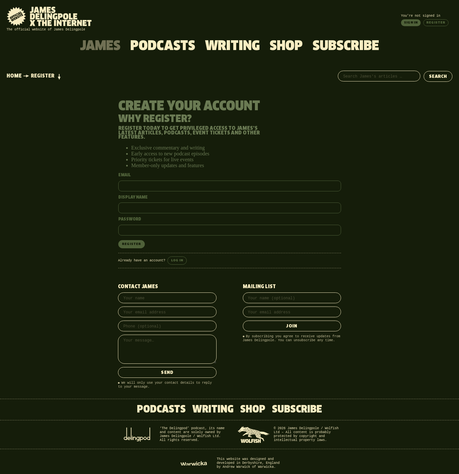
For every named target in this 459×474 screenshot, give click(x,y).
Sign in (411, 22)
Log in (177, 260)
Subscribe (346, 46)
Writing (232, 46)
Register (436, 22)
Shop (286, 46)
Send (167, 373)
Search (438, 77)
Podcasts (162, 46)
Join (291, 326)
